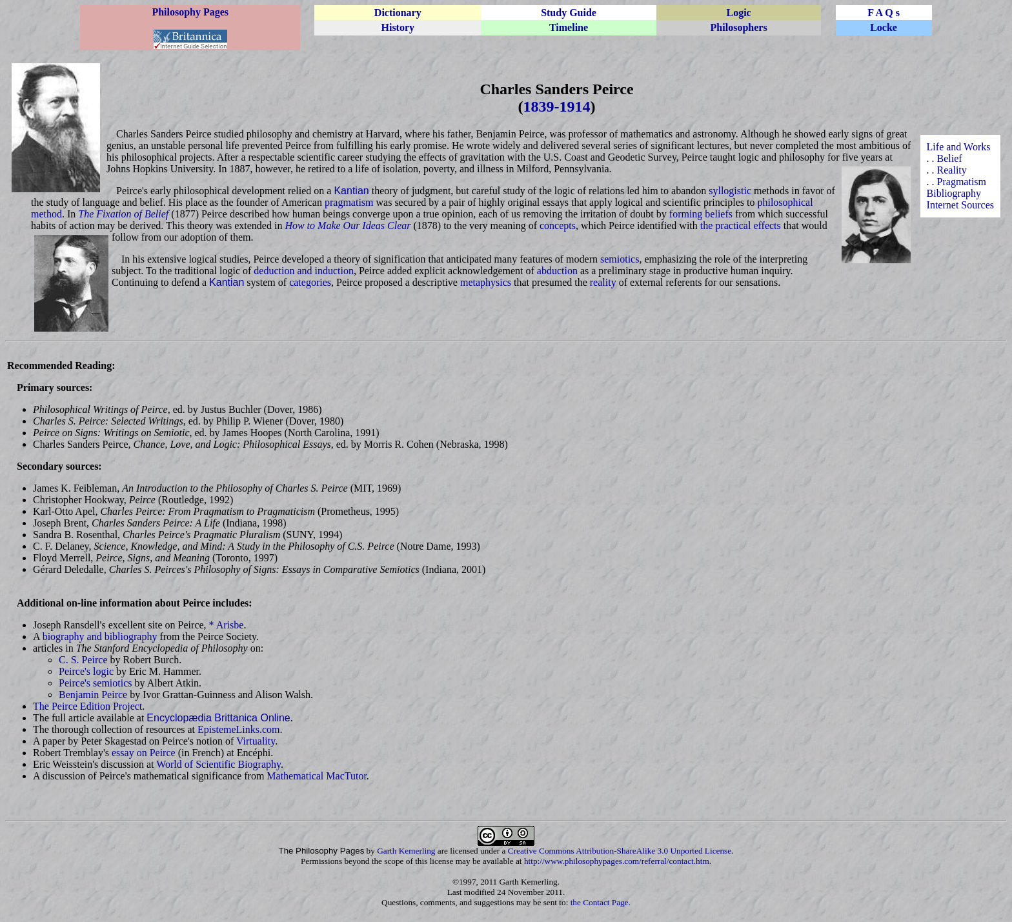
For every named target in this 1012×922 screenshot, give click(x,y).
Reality (952, 170)
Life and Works (959, 146)
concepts (558, 225)
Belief (949, 158)
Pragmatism (961, 181)
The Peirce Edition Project (87, 706)
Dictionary (397, 12)
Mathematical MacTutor (317, 775)
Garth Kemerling (406, 851)
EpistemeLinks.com (238, 729)
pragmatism (349, 202)
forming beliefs (701, 213)
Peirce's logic (86, 671)
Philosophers (739, 27)
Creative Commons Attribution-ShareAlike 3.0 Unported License (619, 851)
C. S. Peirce (83, 659)
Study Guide (568, 12)
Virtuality (255, 741)
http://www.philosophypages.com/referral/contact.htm (616, 861)
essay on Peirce (144, 752)
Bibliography (954, 193)
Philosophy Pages (190, 11)
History (397, 27)
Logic (739, 12)
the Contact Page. (601, 902)
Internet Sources (960, 204)
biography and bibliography (100, 636)
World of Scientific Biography (218, 764)
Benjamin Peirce (93, 694)
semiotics (619, 259)
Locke (883, 27)
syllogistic (730, 190)
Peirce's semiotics (95, 682)
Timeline (568, 27)
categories (310, 282)
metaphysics (485, 282)
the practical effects (740, 225)
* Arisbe (226, 624)
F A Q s (883, 12)
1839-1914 (557, 106)
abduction (557, 270)
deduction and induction (304, 270)
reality (603, 282)
